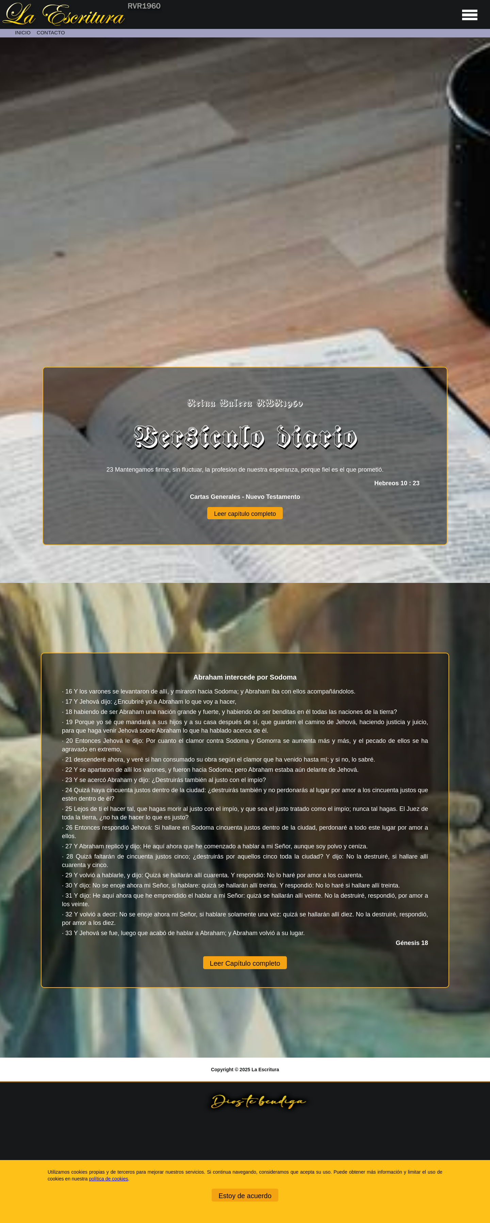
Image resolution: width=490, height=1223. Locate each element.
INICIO (23, 32)
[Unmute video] (245, 174)
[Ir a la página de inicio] (81, 24)
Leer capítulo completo (245, 513)
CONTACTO (51, 32)
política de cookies (108, 1178)
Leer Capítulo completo (245, 963)
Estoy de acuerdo (245, 1196)
